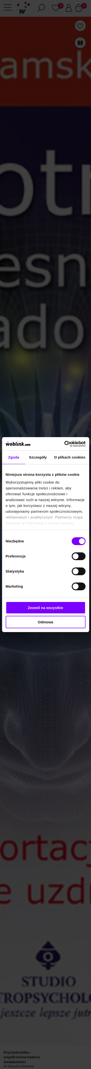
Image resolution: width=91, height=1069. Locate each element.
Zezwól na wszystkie (45, 608)
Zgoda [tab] (13, 457)
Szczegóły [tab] (38, 457)
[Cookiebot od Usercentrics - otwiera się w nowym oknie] (64, 444)
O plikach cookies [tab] (69, 457)
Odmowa (45, 622)
